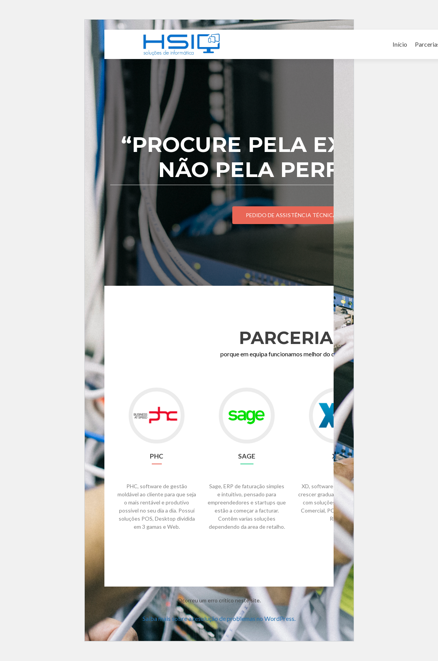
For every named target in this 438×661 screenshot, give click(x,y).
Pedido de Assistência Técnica (291, 215)
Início (400, 44)
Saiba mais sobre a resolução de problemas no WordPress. (219, 618)
